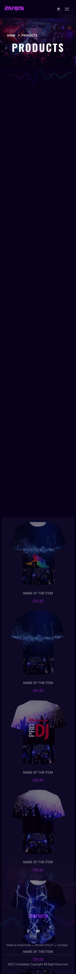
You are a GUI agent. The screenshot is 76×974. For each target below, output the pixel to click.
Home (11, 35)
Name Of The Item (38, 777)
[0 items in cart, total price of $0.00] (58, 9)
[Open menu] (67, 9)
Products (29, 35)
